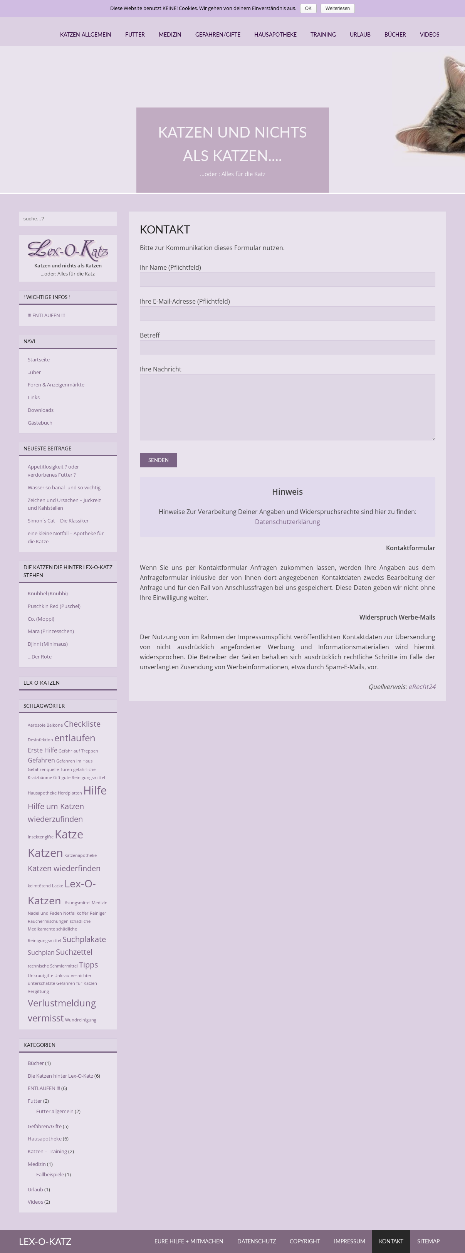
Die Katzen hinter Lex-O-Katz (60, 1075)
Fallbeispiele (50, 1174)
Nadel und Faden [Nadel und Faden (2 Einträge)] (45, 913)
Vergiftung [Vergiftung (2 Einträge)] (38, 991)
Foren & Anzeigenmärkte (56, 384)
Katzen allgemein (85, 34)
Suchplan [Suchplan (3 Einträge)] (41, 952)
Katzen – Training (47, 1151)
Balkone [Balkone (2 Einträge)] (55, 725)
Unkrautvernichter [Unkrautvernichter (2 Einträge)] (73, 975)
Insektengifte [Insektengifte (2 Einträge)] (41, 837)
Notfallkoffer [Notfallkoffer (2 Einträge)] (76, 913)
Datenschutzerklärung (287, 533)
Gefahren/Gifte (217, 34)
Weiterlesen (338, 8)
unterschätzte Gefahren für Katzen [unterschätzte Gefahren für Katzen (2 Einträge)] (62, 983)
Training (323, 34)
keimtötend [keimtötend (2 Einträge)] (39, 886)
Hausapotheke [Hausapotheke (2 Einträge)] (42, 793)
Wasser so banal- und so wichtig (64, 487)
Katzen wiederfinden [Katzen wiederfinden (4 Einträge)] (64, 868)
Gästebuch (40, 422)
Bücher (395, 34)
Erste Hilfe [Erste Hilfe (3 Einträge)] (42, 750)
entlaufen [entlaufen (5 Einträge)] (75, 737)
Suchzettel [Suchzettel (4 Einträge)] (74, 951)
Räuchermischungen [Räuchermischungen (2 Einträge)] (48, 921)
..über (34, 372)
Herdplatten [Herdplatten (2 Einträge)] (70, 793)
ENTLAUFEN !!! (44, 1088)
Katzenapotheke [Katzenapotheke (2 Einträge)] (80, 855)
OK (308, 8)
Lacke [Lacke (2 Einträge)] (57, 886)
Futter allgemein (55, 1111)
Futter (135, 34)
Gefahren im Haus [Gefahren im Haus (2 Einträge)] (74, 761)
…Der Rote (40, 656)
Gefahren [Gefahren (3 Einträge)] (41, 760)
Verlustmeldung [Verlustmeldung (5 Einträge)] (62, 1002)
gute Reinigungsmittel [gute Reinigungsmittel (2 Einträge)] (83, 777)
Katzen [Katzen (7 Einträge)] (45, 852)
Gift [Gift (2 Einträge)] (56, 777)
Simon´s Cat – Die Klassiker (58, 520)
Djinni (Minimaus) (48, 643)
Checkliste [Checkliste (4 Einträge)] (82, 723)
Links (34, 397)
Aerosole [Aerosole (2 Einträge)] (36, 725)
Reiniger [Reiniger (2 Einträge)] (98, 913)
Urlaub (360, 34)
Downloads (41, 409)
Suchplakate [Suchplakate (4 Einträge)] (84, 939)
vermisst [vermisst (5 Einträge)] (46, 1017)
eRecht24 (421, 698)
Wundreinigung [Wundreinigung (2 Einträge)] (80, 1020)
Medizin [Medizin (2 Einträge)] (99, 902)
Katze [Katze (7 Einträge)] (69, 834)
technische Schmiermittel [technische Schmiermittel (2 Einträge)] (53, 966)
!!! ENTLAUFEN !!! (46, 315)
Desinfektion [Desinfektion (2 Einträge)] (40, 739)
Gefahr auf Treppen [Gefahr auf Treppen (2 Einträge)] (78, 751)
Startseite (39, 359)
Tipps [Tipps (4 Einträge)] (88, 964)
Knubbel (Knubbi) (48, 593)
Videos (430, 34)
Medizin (170, 34)
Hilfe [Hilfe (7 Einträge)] (95, 790)
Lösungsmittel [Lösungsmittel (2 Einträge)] (76, 902)
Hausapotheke (275, 34)
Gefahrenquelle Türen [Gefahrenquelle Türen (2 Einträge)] (50, 769)
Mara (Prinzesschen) (51, 631)
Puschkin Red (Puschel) (54, 606)
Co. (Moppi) (41, 618)
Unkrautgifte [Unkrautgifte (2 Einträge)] (40, 975)
